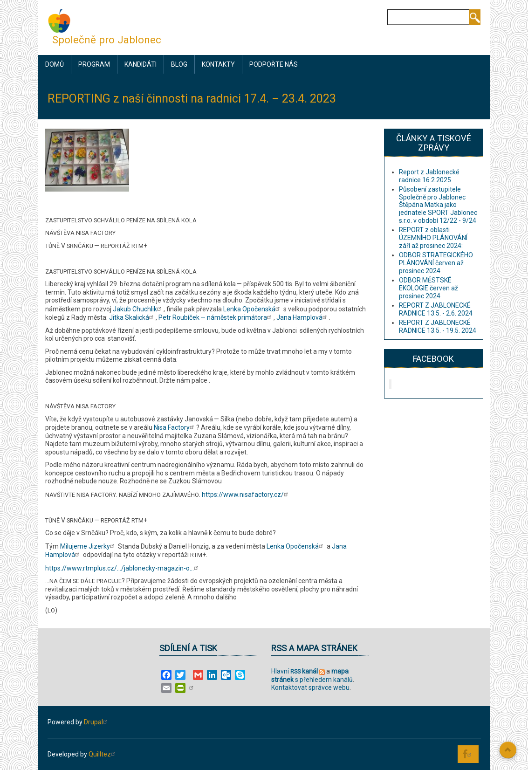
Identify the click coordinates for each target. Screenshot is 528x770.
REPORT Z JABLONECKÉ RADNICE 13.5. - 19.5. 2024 (437, 326)
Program (94, 64)
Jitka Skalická (132, 317)
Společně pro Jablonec (106, 40)
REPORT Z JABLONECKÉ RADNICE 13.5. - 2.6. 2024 (436, 309)
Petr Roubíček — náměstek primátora (216, 317)
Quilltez (103, 754)
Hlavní (294, 671)
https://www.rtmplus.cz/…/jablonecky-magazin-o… (122, 568)
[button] (87, 159)
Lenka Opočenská (252, 309)
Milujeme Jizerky (88, 546)
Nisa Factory (175, 427)
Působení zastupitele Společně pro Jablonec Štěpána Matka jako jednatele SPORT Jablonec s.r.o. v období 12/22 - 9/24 (438, 205)
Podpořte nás (273, 64)
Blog (179, 64)
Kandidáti (140, 64)
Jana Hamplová (302, 317)
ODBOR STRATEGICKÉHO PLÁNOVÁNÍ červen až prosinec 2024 (436, 263)
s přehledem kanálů (312, 675)
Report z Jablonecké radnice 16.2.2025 (429, 176)
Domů (54, 64)
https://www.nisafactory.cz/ (246, 494)
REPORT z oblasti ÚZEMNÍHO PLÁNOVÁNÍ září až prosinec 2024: (433, 237)
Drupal (97, 722)
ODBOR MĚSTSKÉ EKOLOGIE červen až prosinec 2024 (428, 288)
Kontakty (218, 64)
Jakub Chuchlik (138, 309)
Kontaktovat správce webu (310, 687)
